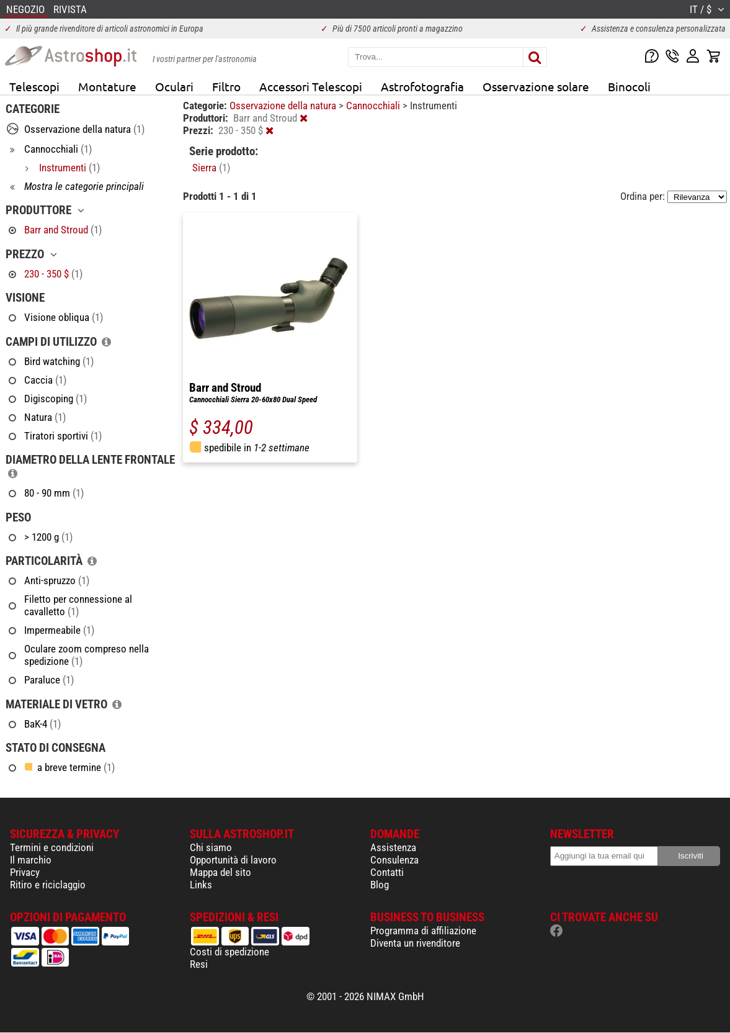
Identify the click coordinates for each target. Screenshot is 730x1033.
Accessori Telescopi (310, 86)
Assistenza (393, 847)
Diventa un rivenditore (415, 943)
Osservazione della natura (284, 105)
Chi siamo (211, 847)
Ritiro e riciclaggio (48, 884)
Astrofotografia (422, 86)
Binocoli (629, 86)
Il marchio (30, 860)
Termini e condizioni (52, 847)
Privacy (25, 872)
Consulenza (394, 860)
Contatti (387, 872)
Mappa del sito (220, 872)
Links (201, 884)
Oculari (174, 86)
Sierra (211, 167)
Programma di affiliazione (423, 930)
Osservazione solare (536, 86)
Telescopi (34, 86)
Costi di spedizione (229, 951)
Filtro (226, 86)
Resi (199, 964)
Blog (379, 884)
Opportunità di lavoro (233, 860)
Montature (107, 86)
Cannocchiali (374, 105)
